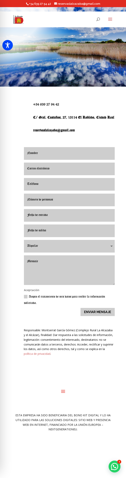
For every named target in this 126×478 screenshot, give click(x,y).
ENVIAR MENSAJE (97, 312)
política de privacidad (37, 354)
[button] (114, 466)
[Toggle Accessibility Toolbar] (7, 45)
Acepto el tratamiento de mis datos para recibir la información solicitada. (64, 300)
